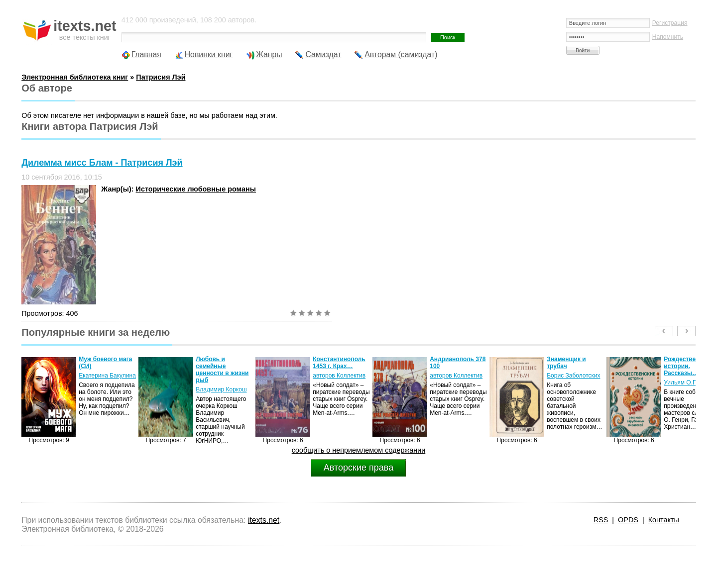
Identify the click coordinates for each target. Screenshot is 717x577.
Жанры (269, 54)
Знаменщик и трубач (566, 363)
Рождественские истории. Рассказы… (688, 366)
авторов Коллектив (339, 375)
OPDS (628, 520)
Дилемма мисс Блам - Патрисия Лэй (101, 163)
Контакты (663, 520)
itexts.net (263, 520)
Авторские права (358, 468)
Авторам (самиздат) (400, 54)
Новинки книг (209, 54)
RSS (601, 520)
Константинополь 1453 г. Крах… (339, 363)
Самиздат (323, 54)
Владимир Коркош (221, 389)
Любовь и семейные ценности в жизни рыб (222, 370)
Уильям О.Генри (686, 382)
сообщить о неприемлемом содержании (359, 450)
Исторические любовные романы (196, 189)
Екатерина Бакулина (107, 375)
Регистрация (670, 22)
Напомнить (667, 36)
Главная (146, 54)
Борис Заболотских (573, 375)
